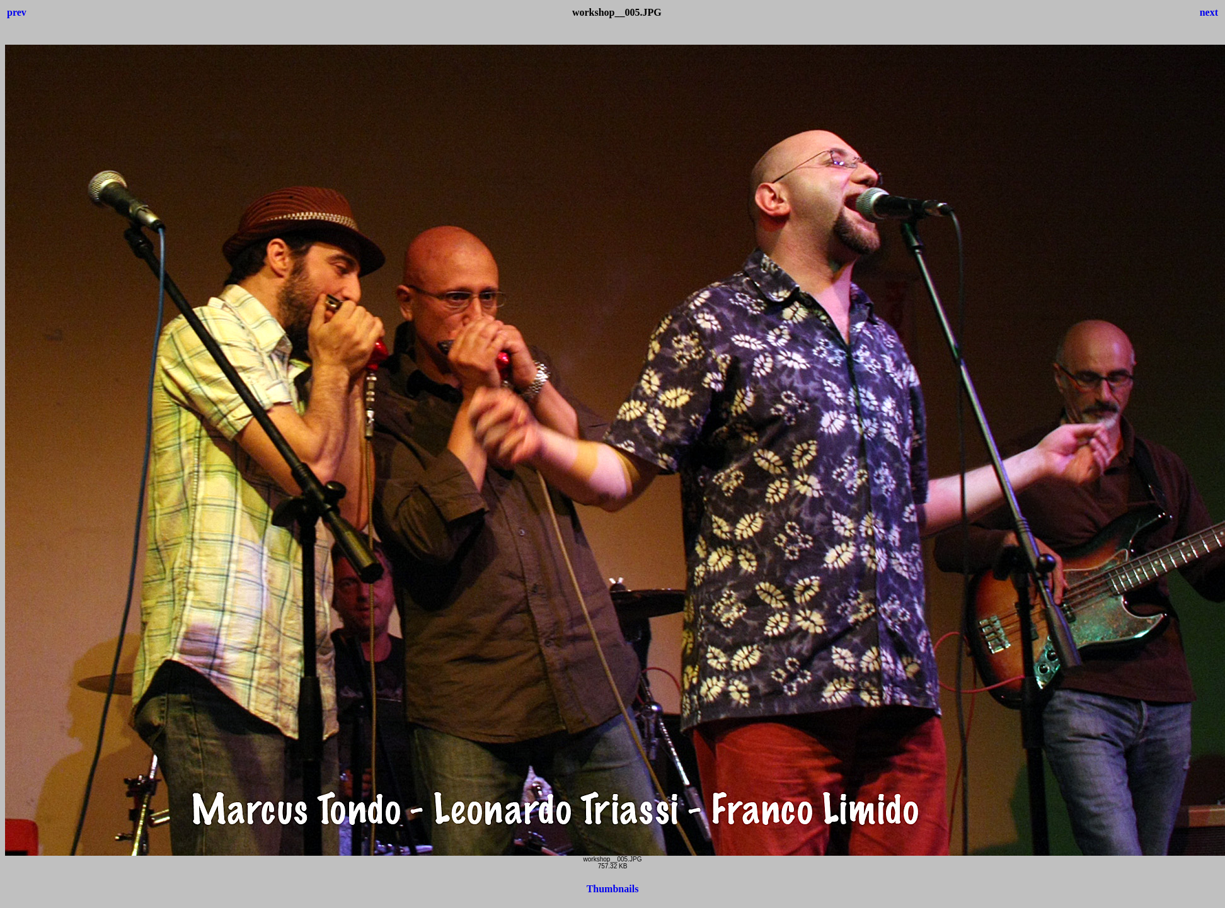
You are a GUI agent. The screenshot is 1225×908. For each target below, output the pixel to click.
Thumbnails (613, 888)
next (1209, 12)
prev (16, 12)
